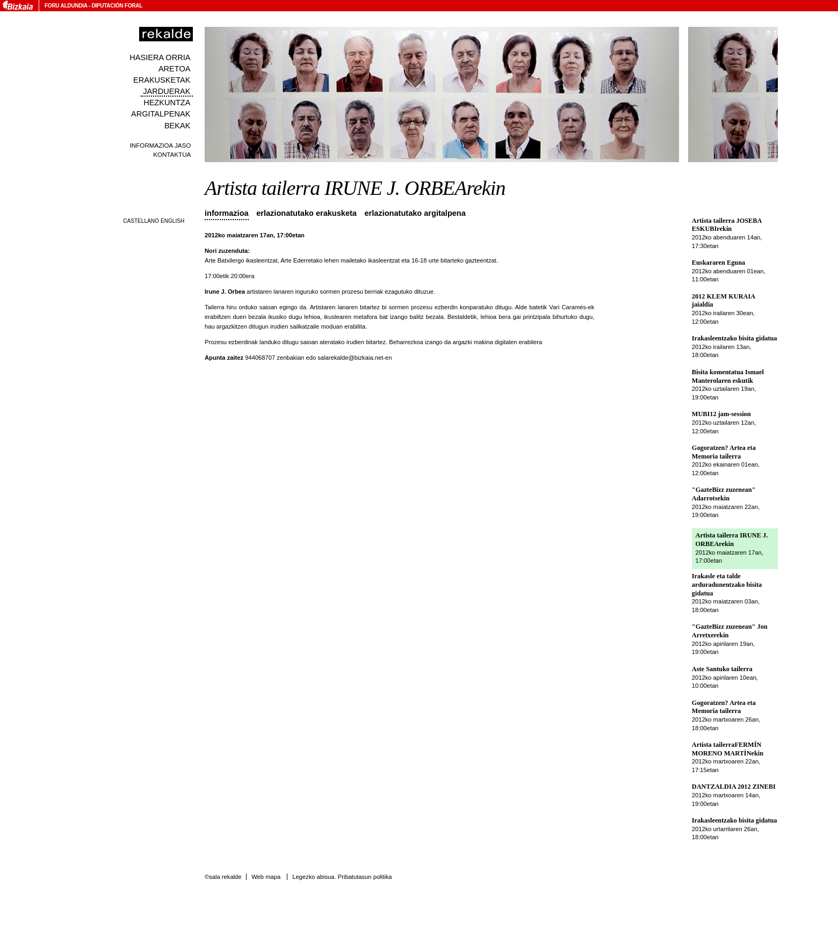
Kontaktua (172, 154)
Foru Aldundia (66, 6)
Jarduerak (166, 91)
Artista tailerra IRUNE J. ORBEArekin (732, 540)
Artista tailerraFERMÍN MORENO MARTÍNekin (727, 749)
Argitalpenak (160, 114)
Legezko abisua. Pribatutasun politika (342, 877)
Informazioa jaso (160, 145)
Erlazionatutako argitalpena (415, 213)
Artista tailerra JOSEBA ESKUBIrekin (727, 225)
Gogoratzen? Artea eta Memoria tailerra (724, 452)
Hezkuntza (166, 102)
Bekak (177, 125)
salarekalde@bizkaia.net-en (354, 357)
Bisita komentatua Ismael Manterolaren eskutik (728, 376)
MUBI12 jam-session (721, 414)
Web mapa (265, 877)
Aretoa (174, 68)
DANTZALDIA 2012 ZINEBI (734, 786)
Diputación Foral (116, 6)
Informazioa (227, 213)
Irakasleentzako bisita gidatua (734, 338)
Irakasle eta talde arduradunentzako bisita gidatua (727, 584)
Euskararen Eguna (718, 262)
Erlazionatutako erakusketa (306, 213)
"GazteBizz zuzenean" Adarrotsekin (724, 494)
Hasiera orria (159, 57)
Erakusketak (161, 80)
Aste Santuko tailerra (722, 669)
